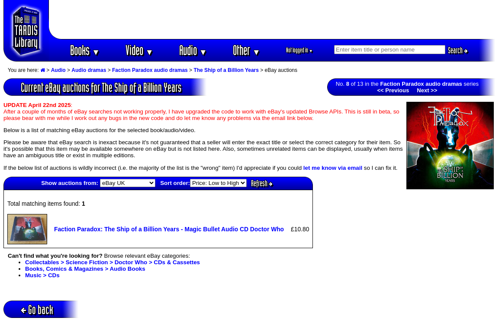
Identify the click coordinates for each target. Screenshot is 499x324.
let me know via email (332, 168)
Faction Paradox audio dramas (150, 70)
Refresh (262, 183)
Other (247, 50)
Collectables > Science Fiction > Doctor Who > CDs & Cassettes (112, 262)
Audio (193, 50)
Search (458, 50)
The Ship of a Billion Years (225, 70)
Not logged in (299, 50)
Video (140, 50)
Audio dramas (88, 70)
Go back (37, 309)
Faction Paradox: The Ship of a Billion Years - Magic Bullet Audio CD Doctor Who (169, 229)
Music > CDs (42, 275)
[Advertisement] (272, 19)
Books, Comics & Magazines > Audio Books (85, 269)
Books (85, 50)
